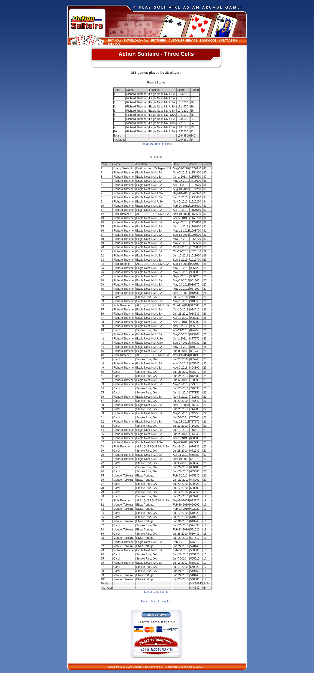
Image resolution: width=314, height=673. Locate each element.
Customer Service (183, 40)
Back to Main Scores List (156, 601)
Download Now (136, 40)
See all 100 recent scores (156, 144)
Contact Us (228, 40)
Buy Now (114, 40)
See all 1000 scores (156, 591)
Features (158, 40)
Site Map (114, 43)
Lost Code (208, 40)
